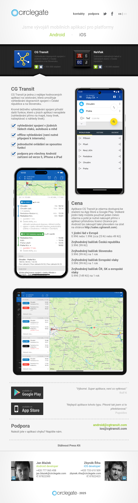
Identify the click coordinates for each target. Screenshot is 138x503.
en (125, 13)
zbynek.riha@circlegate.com (85, 473)
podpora (93, 13)
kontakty (79, 13)
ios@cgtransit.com (113, 428)
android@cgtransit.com (110, 425)
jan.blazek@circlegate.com (51, 473)
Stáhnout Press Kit (69, 445)
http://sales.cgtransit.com (100, 227)
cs (119, 13)
